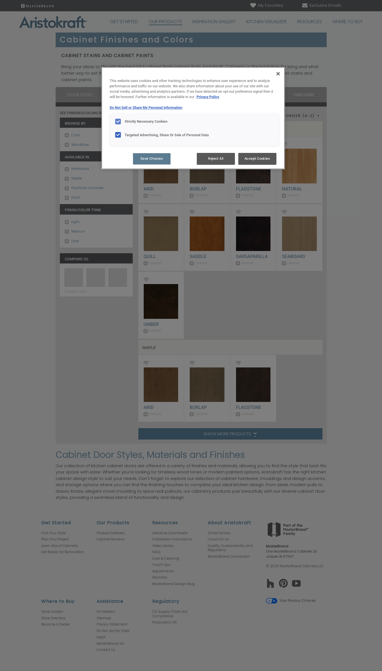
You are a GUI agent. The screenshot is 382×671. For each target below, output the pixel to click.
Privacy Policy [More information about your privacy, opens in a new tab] (208, 97)
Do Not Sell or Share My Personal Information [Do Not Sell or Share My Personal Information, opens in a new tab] (146, 107)
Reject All (216, 158)
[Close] (278, 74)
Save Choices (151, 158)
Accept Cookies (257, 158)
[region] (193, 118)
